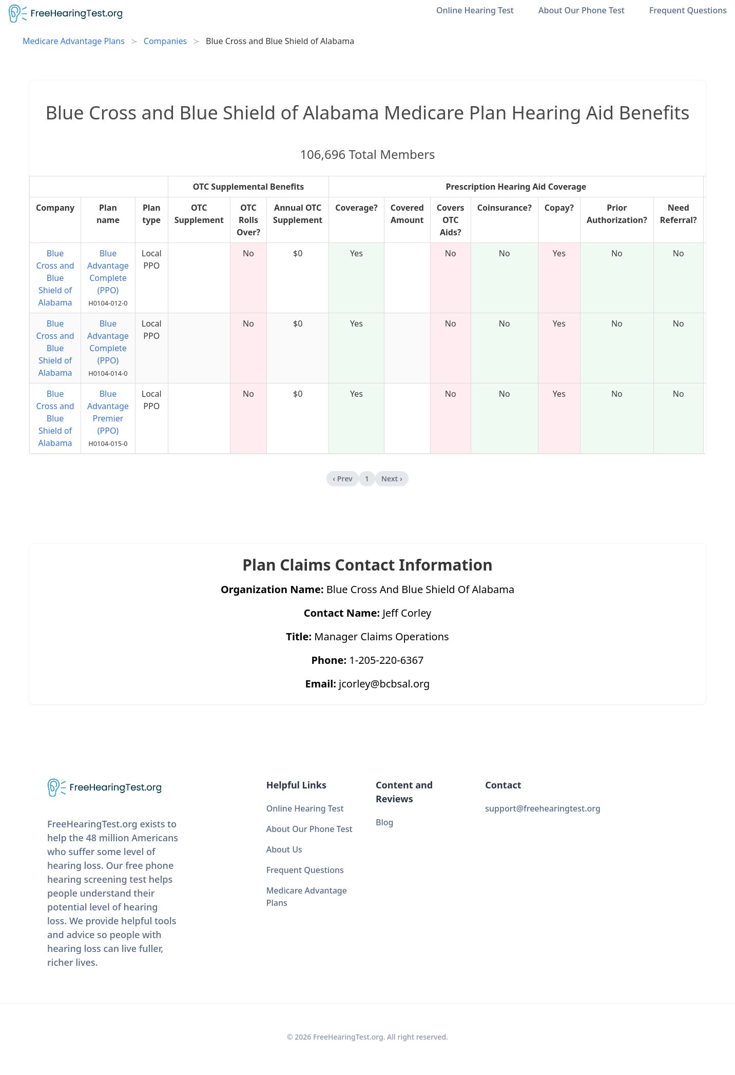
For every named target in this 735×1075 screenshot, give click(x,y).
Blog (384, 822)
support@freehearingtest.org (543, 808)
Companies (165, 41)
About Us (284, 849)
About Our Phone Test (581, 10)
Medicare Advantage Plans (74, 41)
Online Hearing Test (475, 10)
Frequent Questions (688, 10)
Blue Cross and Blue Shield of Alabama (55, 278)
